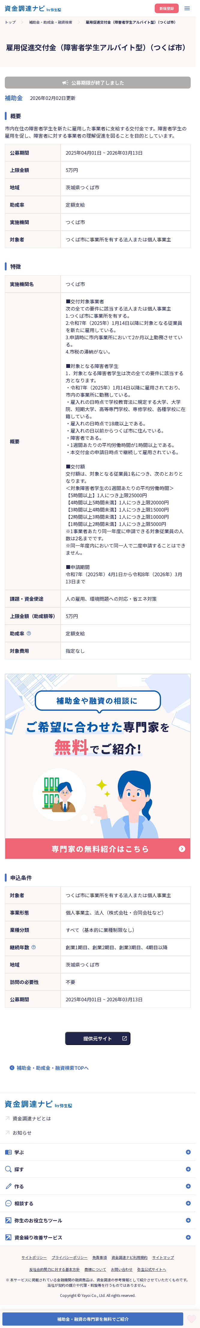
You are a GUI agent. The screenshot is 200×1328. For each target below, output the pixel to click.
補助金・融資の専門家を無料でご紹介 (93, 1319)
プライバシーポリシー (70, 1257)
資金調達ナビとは (32, 1118)
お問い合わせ (122, 1269)
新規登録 (167, 8)
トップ (10, 22)
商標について (95, 1269)
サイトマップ (163, 1257)
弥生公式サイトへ (151, 1269)
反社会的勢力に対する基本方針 (54, 1269)
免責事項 (99, 1257)
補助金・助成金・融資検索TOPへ (53, 1067)
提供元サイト (97, 1038)
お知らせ (22, 1132)
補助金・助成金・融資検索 (50, 22)
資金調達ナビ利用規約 (130, 1257)
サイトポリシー (34, 1257)
